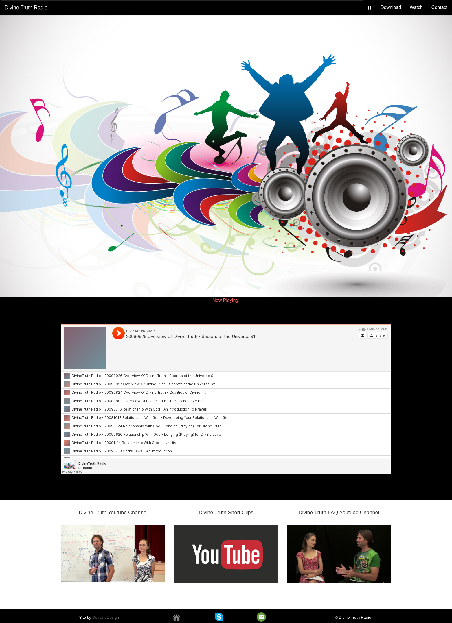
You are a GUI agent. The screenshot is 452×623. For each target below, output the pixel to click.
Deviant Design (105, 617)
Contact (439, 7)
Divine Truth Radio (26, 7)
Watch (416, 7)
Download (391, 7)
